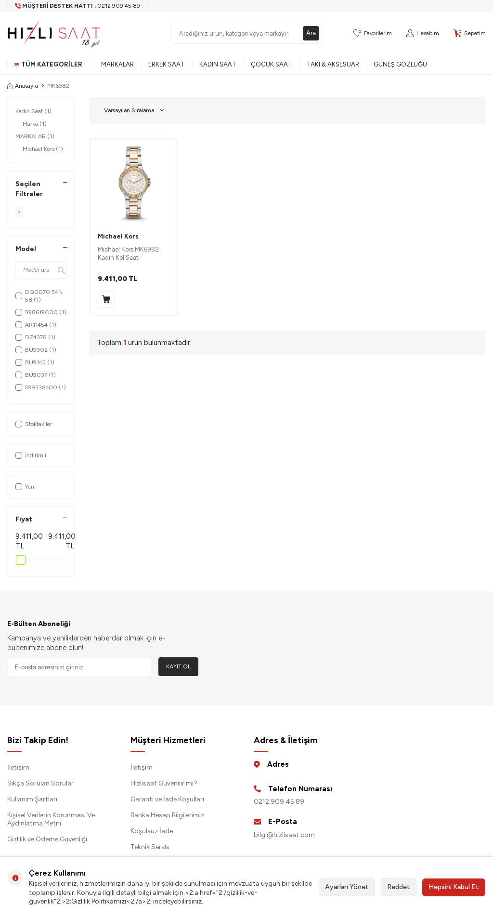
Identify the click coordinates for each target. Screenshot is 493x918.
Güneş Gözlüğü (400, 64)
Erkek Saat (166, 64)
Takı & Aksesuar (333, 64)
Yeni (25, 486)
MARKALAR (34, 136)
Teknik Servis (149, 847)
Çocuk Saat (271, 64)
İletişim (18, 767)
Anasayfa (22, 85)
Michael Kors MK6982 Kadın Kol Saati (128, 253)
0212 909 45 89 (279, 802)
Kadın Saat (217, 64)
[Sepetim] (470, 33)
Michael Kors (43, 149)
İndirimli (30, 455)
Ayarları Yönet (347, 887)
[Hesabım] (422, 33)
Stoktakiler (33, 424)
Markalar (117, 64)
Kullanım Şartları (32, 799)
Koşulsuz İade (151, 831)
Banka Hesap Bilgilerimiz (167, 815)
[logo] (54, 33)
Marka (35, 124)
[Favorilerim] (372, 33)
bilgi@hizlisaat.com (284, 835)
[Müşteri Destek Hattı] (78, 6)
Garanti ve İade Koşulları (167, 799)
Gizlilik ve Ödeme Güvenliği (47, 839)
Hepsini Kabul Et (453, 887)
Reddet (398, 887)
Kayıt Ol (178, 666)
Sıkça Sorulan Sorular (40, 783)
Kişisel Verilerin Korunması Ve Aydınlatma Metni (51, 819)
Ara (310, 33)
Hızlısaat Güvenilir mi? (163, 783)
